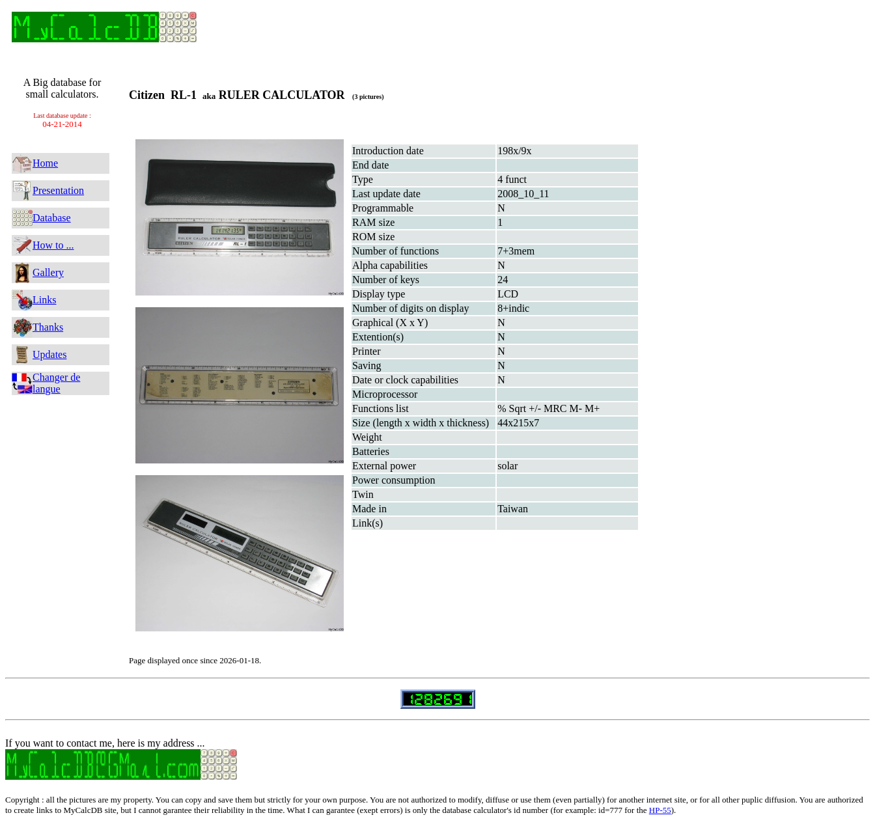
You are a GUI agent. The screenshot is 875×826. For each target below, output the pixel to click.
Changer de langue (56, 383)
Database (52, 217)
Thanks (48, 327)
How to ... (53, 245)
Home (45, 163)
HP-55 (660, 810)
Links (44, 299)
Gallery (48, 272)
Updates (49, 354)
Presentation (58, 190)
